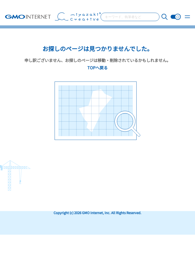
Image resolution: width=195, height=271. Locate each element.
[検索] (164, 17)
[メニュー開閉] (187, 18)
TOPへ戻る (97, 68)
